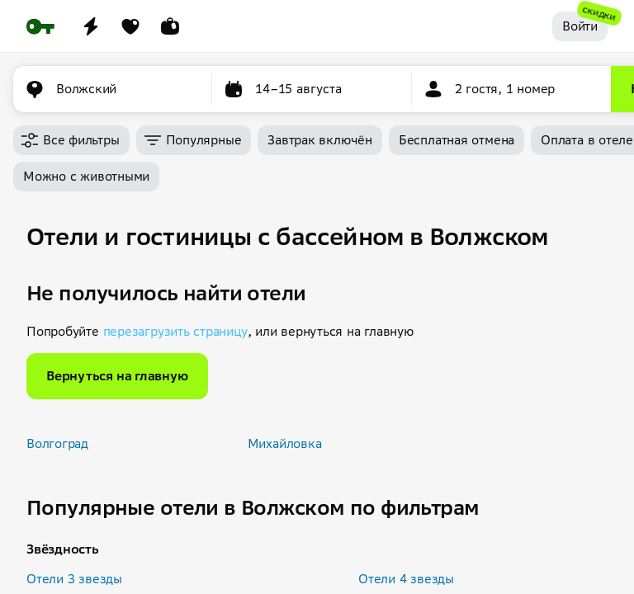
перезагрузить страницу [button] (175, 331)
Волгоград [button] (57, 443)
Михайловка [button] (285, 443)
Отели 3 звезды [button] (74, 579)
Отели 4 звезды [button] (406, 579)
